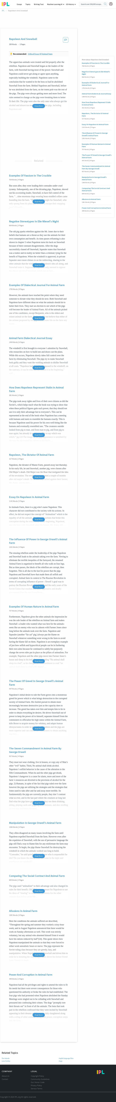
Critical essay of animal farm (40, 54)
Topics (29, 4)
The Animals (6, 1058)
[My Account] (111, 4)
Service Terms (36, 1088)
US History (70, 4)
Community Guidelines (40, 1079)
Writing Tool (39, 4)
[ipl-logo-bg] (6, 3)
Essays (20, 4)
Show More (38, 106)
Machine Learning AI (55, 4)
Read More (39, 201)
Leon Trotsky (6, 1061)
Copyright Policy (37, 1076)
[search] (105, 4)
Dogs (60, 1061)
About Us (5, 1076)
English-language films (66, 1058)
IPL (3, 11)
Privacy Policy (36, 1085)
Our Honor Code (37, 1082)
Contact (5, 1079)
